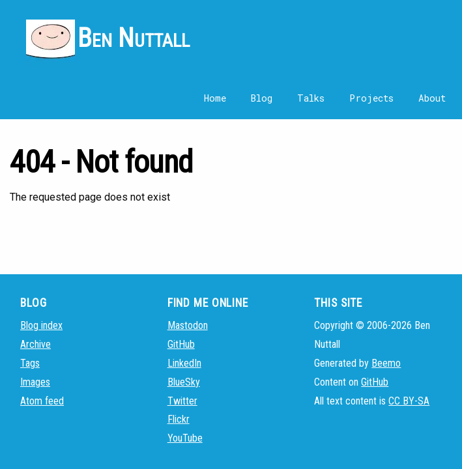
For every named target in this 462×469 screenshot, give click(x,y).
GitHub (181, 344)
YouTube (185, 438)
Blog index (41, 325)
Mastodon (187, 325)
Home (215, 98)
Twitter (182, 401)
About (432, 98)
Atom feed (42, 401)
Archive (35, 344)
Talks (311, 98)
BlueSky (183, 382)
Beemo (386, 363)
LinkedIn (184, 363)
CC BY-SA (408, 401)
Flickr (178, 419)
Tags (30, 363)
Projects (371, 98)
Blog (261, 98)
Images (35, 382)
